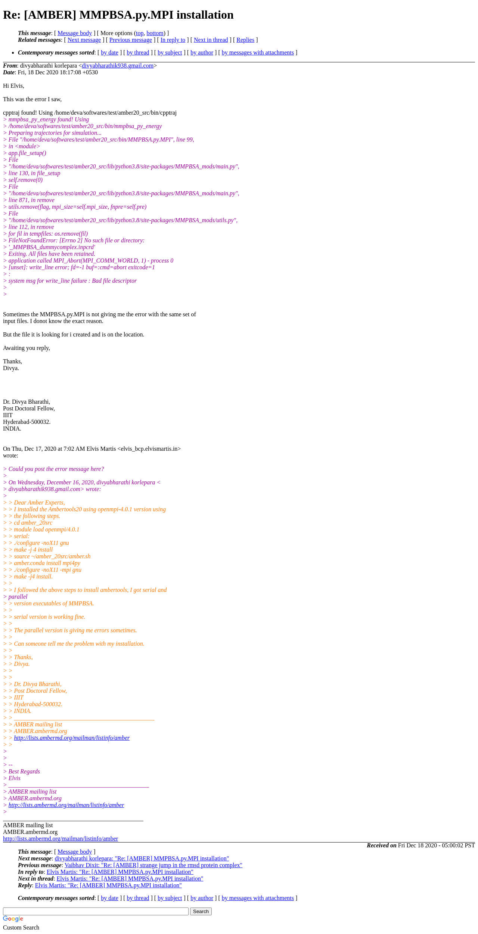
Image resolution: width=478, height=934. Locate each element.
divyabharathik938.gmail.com (117, 65)
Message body (75, 33)
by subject (170, 52)
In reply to (173, 40)
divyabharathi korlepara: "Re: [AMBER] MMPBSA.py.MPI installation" (142, 858)
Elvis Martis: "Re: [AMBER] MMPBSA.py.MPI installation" (120, 872)
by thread (138, 52)
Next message (84, 40)
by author (201, 52)
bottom (154, 33)
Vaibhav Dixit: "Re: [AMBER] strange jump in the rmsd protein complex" (153, 865)
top (139, 33)
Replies (245, 40)
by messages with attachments (258, 52)
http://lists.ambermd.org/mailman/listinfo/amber (72, 738)
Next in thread (211, 40)
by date (109, 52)
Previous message (130, 40)
